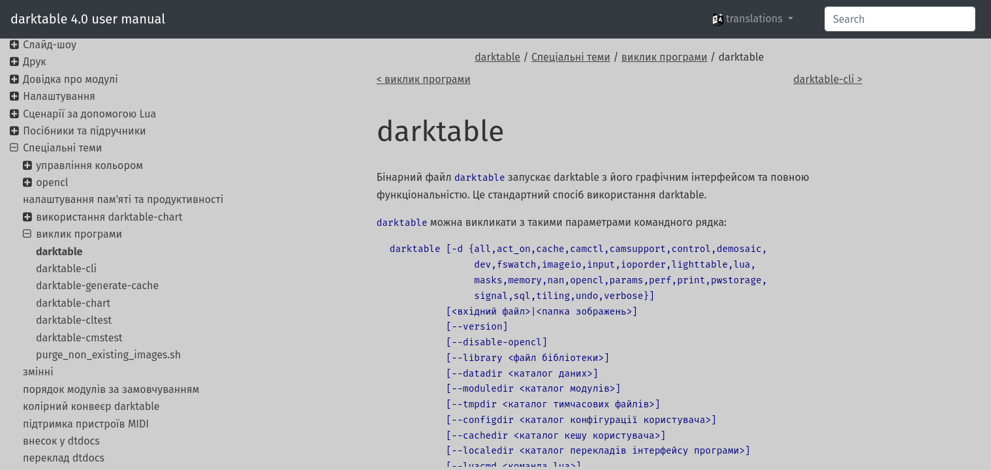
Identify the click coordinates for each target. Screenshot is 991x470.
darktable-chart (73, 303)
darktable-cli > (827, 79)
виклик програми (664, 57)
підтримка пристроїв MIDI (86, 424)
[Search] (900, 19)
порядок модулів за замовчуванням (111, 389)
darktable (497, 57)
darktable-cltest (74, 320)
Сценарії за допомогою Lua (89, 114)
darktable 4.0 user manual (87, 19)
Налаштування (59, 96)
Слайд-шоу (49, 45)
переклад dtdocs (63, 458)
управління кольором (89, 165)
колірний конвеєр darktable (91, 406)
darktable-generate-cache (97, 285)
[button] (752, 19)
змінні (38, 372)
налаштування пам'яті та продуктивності (123, 199)
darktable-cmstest (79, 338)
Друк (34, 61)
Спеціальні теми (570, 57)
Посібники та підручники (84, 131)
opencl (52, 182)
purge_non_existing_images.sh (108, 355)
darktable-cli (66, 268)
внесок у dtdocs (61, 441)
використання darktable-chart (109, 217)
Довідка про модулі (70, 79)
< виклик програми (424, 79)
